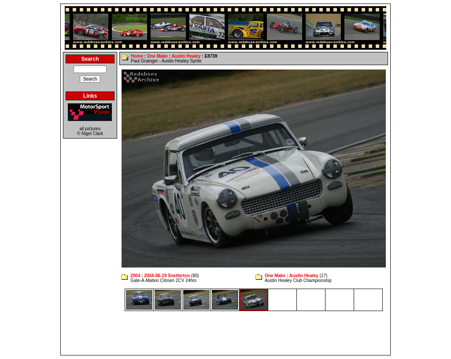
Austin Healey (185, 56)
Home (137, 56)
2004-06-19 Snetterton (167, 275)
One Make (157, 56)
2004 (135, 275)
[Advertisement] (225, 333)
